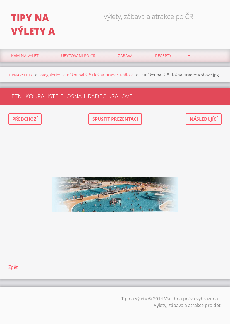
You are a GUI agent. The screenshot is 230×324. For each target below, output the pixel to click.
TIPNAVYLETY (20, 75)
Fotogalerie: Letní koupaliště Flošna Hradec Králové (86, 75)
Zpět (13, 267)
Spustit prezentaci (115, 119)
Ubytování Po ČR (78, 55)
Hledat (215, 16)
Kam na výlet (25, 55)
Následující (204, 119)
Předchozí (25, 119)
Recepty (163, 55)
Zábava (125, 55)
